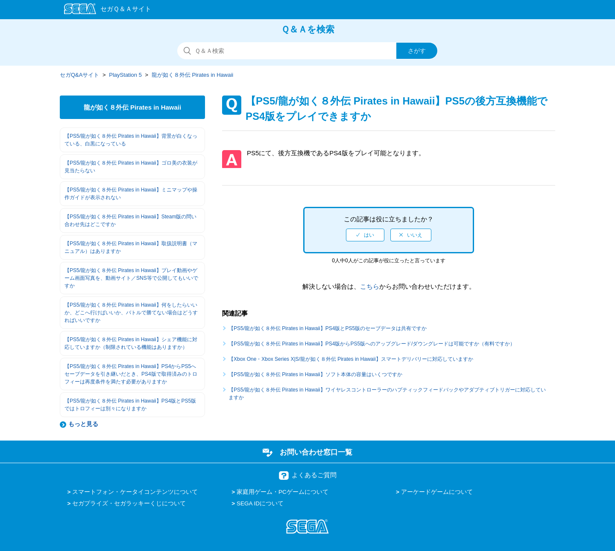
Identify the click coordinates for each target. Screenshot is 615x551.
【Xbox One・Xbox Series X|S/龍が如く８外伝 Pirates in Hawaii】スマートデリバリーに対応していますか (350, 359)
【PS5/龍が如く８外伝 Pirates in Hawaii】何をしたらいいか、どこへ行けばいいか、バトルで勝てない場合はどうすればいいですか (131, 312)
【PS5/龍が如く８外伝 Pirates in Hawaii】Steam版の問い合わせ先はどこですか (130, 220)
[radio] (365, 235)
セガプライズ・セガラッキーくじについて (129, 503)
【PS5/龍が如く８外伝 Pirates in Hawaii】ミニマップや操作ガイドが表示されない (130, 193)
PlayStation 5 (125, 75)
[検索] (307, 50)
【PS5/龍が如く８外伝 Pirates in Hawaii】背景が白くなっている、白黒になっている (130, 140)
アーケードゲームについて (437, 492)
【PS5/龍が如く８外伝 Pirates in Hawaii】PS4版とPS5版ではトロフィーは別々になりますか (130, 405)
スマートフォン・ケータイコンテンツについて (135, 492)
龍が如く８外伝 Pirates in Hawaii (192, 75)
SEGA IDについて (260, 503)
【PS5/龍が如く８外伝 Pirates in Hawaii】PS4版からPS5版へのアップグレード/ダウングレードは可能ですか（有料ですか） (371, 344)
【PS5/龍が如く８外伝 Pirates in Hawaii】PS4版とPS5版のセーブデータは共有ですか (327, 328)
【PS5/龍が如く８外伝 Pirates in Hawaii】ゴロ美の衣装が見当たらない (130, 167)
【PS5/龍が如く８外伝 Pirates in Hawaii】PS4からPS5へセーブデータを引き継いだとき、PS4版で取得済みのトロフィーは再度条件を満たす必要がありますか (130, 374)
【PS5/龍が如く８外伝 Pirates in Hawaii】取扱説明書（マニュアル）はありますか (130, 247)
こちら (369, 286)
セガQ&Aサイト (79, 75)
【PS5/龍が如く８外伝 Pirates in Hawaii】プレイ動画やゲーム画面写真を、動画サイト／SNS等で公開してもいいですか (131, 278)
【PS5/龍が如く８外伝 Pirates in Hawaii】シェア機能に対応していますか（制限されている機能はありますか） (130, 343)
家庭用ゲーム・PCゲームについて (282, 492)
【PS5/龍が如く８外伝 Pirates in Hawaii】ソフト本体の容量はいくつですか (315, 374)
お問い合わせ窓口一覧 (316, 452)
